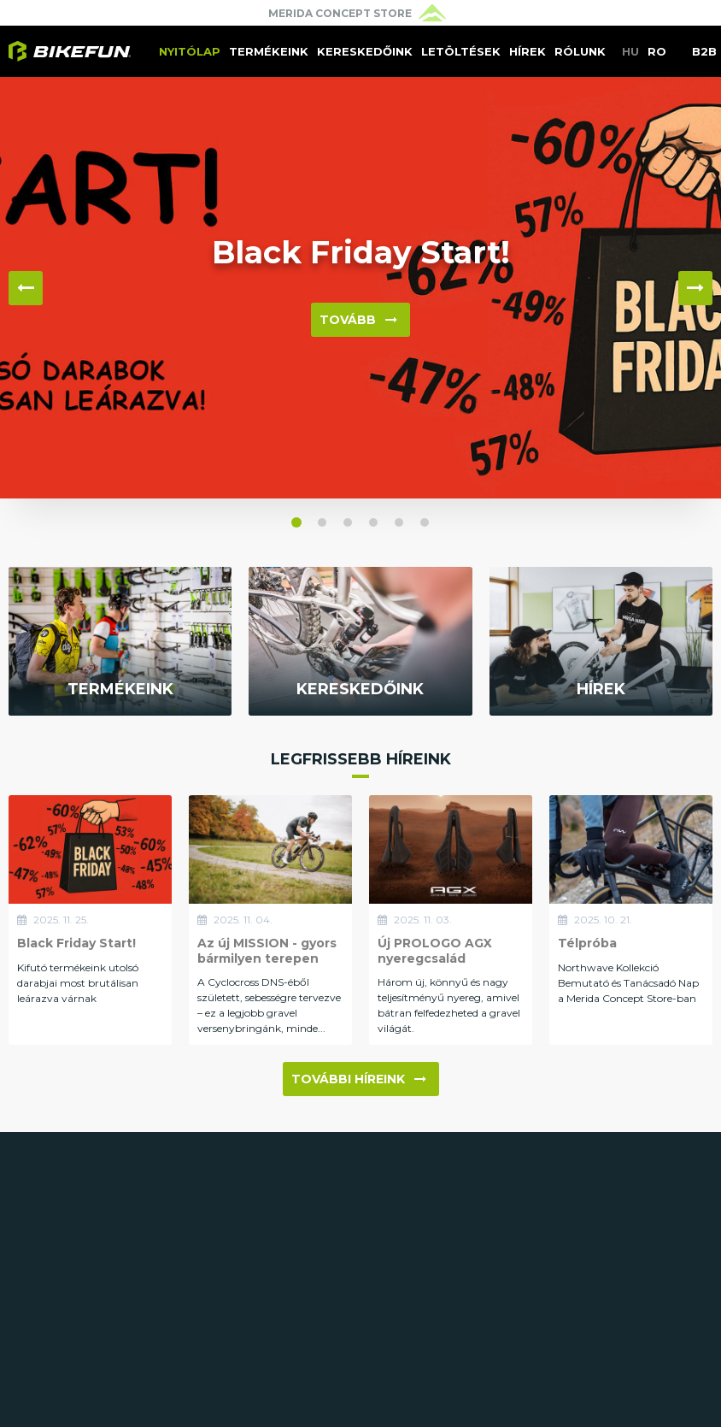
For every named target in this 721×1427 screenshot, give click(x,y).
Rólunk (580, 51)
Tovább (358, 319)
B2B (704, 51)
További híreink (358, 1079)
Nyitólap (189, 51)
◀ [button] (26, 288)
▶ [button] (695, 288)
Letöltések (461, 51)
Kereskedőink (365, 51)
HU (630, 51)
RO (657, 51)
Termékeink (268, 51)
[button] (296, 522)
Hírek (527, 51)
